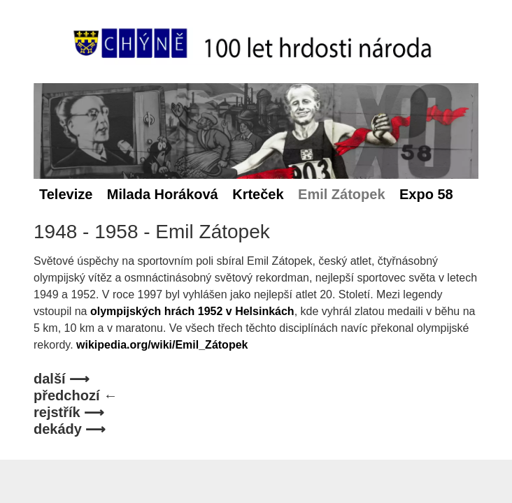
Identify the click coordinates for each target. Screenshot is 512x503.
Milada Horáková (162, 194)
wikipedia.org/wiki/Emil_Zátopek (162, 345)
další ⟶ (62, 378)
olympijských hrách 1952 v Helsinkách (192, 311)
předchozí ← (76, 395)
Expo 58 (426, 194)
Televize (65, 194)
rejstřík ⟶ (69, 412)
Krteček (257, 194)
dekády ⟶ (70, 429)
